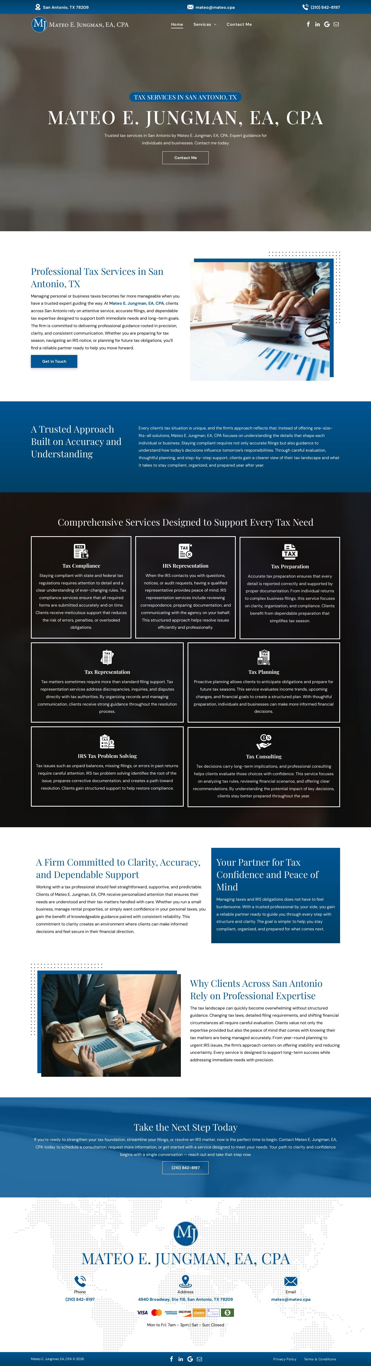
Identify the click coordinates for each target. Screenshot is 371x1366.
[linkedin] (318, 24)
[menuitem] (177, 24)
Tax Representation (107, 677)
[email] (336, 24)
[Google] (327, 24)
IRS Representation (185, 581)
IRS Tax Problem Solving (107, 761)
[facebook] (308, 24)
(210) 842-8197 (325, 7)
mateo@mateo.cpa (215, 7)
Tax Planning (263, 684)
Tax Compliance (81, 572)
